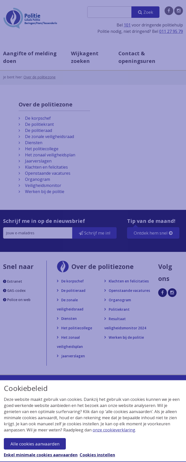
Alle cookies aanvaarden (34, 444)
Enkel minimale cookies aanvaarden (41, 455)
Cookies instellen (97, 455)
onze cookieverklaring (114, 430)
